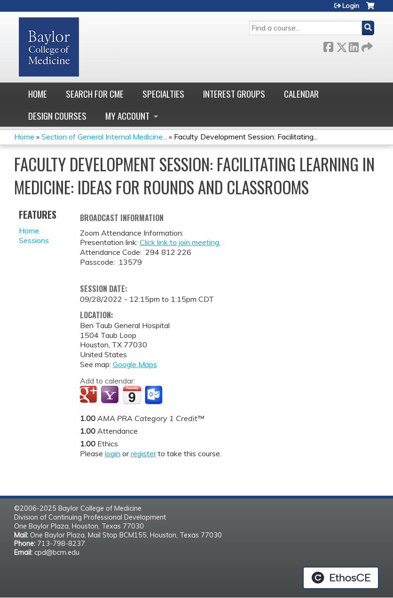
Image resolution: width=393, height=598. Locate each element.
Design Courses (57, 116)
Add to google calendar (89, 395)
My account (127, 116)
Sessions (34, 240)
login (112, 453)
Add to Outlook (154, 395)
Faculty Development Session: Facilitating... (246, 136)
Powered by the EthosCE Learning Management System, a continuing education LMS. (341, 578)
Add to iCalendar (131, 394)
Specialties (163, 93)
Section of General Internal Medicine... (104, 136)
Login (350, 5)
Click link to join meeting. (180, 242)
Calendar (301, 93)
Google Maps (135, 364)
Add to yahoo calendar (110, 395)
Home (37, 93)
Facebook (328, 45)
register (143, 453)
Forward (366, 45)
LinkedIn (353, 45)
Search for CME (95, 93)
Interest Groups (234, 93)
